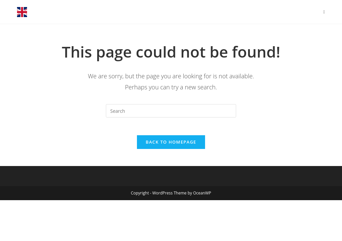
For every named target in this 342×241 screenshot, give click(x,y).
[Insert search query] (171, 110)
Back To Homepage (171, 145)
